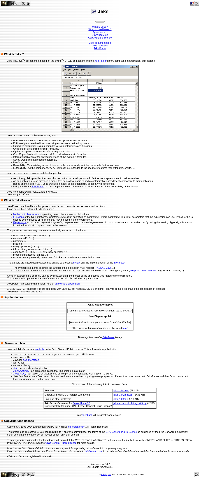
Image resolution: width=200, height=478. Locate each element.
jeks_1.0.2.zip (121, 399)
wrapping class (138, 270)
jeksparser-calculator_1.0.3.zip (130, 403)
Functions (18, 217)
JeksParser (101, 61)
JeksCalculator (21, 371)
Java (108, 268)
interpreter (119, 262)
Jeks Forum (100, 48)
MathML (152, 270)
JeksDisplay (19, 373)
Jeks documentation (100, 43)
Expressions (19, 222)
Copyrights (106, 474)
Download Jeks (100, 35)
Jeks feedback (100, 45)
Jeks (15, 368)
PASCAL (100, 268)
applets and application (67, 283)
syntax (76, 262)
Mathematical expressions (27, 214)
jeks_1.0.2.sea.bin (123, 395)
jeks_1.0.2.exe (121, 390)
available (39, 349)
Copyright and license (100, 37)
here (125, 328)
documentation (31, 360)
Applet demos (100, 32)
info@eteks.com (76, 426)
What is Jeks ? (100, 26)
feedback (87, 415)
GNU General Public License (121, 432)
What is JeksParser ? (99, 29)
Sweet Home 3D (81, 403)
